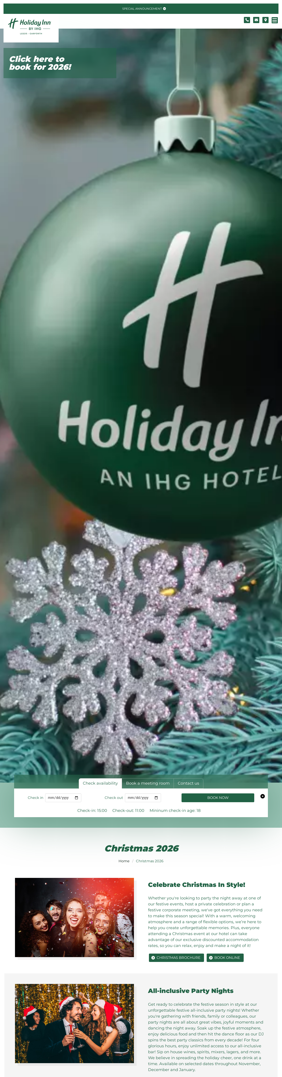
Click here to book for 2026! (39, 63)
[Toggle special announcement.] (143, 8)
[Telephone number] (247, 20)
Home (124, 861)
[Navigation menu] (275, 20)
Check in (35, 798)
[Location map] (265, 20)
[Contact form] (256, 20)
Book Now (218, 798)
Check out (114, 798)
